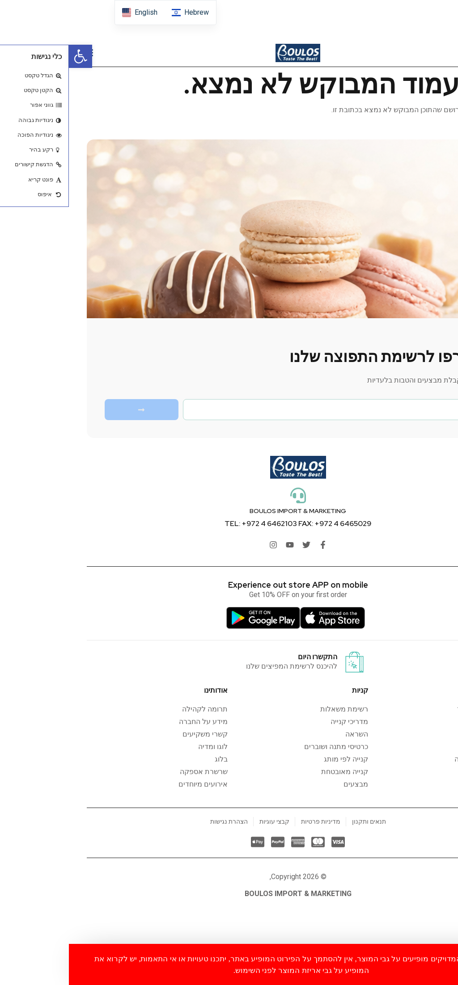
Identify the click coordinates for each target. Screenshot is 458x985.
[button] (11, 56)
